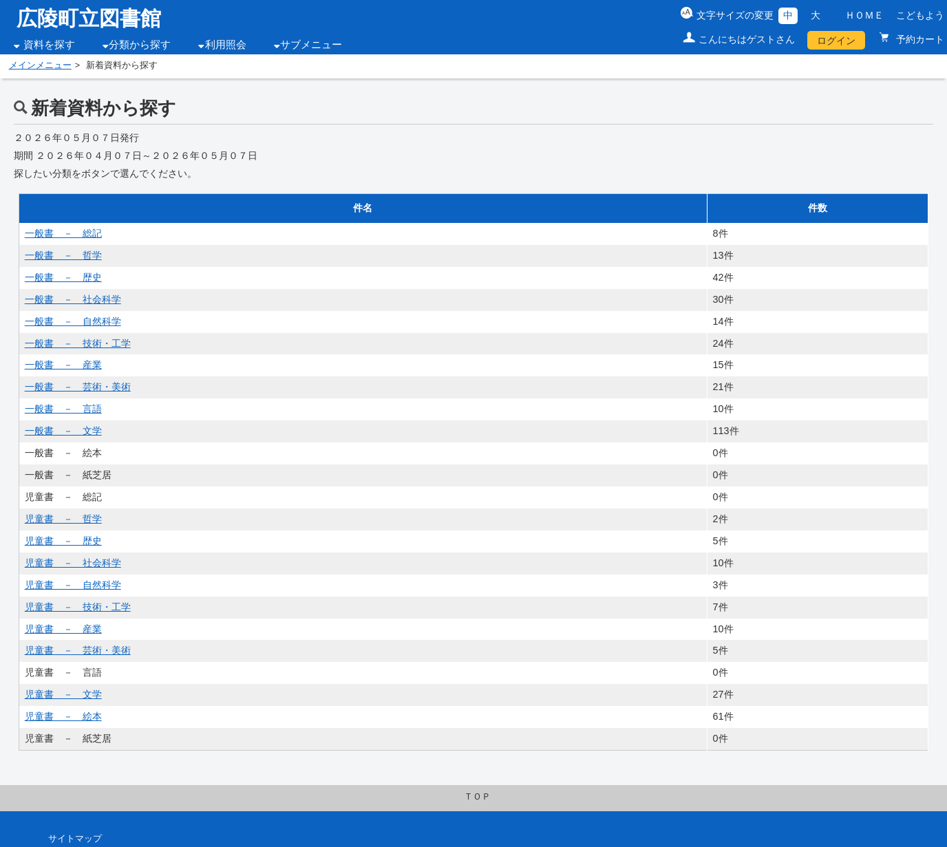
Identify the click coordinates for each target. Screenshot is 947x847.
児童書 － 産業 (63, 628)
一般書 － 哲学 (63, 255)
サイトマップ (75, 839)
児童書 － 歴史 (63, 540)
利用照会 (225, 44)
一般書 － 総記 (63, 233)
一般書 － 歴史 (63, 277)
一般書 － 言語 (63, 408)
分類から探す (140, 44)
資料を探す (49, 44)
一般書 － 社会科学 (73, 299)
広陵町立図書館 (89, 18)
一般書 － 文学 (63, 430)
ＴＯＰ (477, 797)
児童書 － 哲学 (63, 518)
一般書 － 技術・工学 (78, 343)
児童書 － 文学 (63, 694)
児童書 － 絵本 (63, 716)
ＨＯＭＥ (864, 15)
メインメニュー (40, 65)
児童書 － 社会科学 (73, 562)
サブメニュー (311, 44)
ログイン (836, 40)
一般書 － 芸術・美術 (78, 386)
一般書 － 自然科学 (73, 321)
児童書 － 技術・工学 (78, 606)
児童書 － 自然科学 (73, 584)
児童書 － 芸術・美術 (78, 650)
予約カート (918, 39)
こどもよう (920, 15)
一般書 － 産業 (63, 364)
